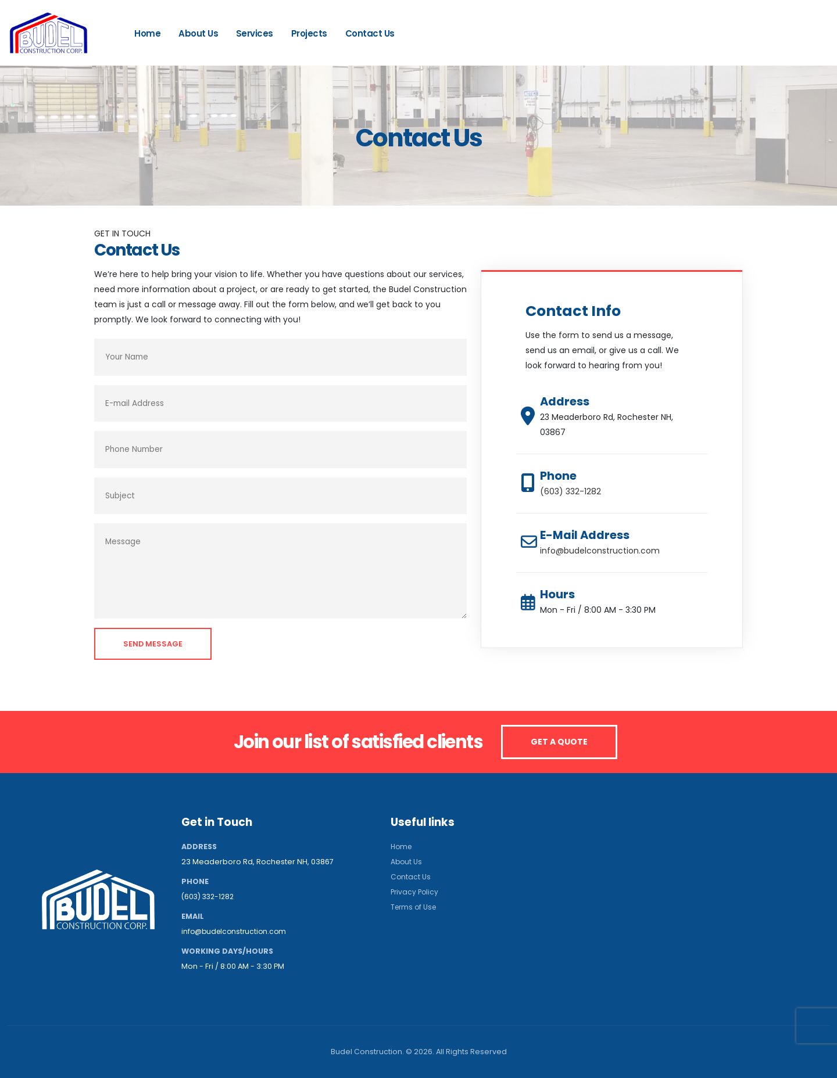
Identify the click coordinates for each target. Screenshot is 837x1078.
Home (147, 33)
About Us (198, 33)
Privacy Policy (416, 892)
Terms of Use (415, 907)
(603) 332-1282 (774, 37)
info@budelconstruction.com (600, 550)
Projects (309, 33)
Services (254, 33)
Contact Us (370, 33)
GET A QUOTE (559, 742)
